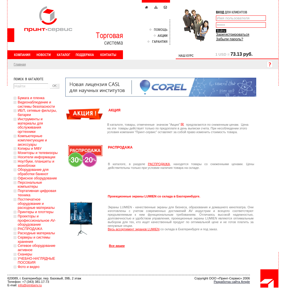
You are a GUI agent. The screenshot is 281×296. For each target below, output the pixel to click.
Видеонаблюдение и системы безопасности (36, 104)
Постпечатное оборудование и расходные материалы (36, 203)
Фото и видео (28, 267)
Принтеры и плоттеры (35, 212)
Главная (20, 64)
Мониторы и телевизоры (38, 153)
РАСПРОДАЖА (30, 229)
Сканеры (25, 254)
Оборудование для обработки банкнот (33, 172)
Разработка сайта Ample (232, 281)
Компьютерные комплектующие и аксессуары (32, 140)
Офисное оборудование (37, 178)
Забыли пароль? (229, 39)
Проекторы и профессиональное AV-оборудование (37, 220)
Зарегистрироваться (232, 35)
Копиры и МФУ (30, 149)
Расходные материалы (36, 233)
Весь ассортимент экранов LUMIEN (133, 229)
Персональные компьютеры (30, 185)
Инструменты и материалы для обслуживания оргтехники (30, 125)
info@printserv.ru (30, 285)
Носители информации (36, 157)
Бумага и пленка (31, 98)
